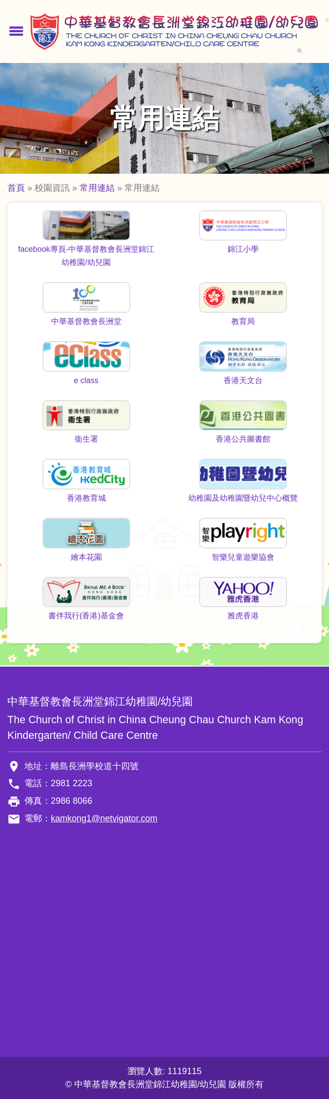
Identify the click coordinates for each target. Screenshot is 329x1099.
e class (86, 380)
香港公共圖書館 (243, 438)
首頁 (16, 188)
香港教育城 (86, 497)
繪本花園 (86, 556)
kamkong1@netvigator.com (104, 818)
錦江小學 (243, 248)
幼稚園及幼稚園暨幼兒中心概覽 (243, 497)
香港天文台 (243, 380)
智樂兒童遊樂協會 (243, 556)
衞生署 (86, 438)
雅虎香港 (243, 615)
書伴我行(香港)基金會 (86, 615)
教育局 (243, 321)
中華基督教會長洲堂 (86, 321)
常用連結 (97, 188)
